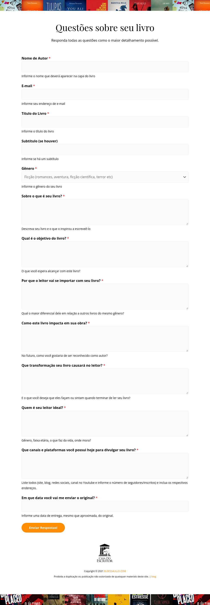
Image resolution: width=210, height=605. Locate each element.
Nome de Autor (36, 58)
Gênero (29, 168)
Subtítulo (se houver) (40, 141)
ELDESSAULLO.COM (115, 571)
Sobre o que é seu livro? (43, 196)
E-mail (28, 85)
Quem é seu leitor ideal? (44, 407)
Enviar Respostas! (43, 527)
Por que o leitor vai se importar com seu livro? (62, 280)
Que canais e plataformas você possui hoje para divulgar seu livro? (80, 450)
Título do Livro (35, 113)
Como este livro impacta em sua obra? (56, 323)
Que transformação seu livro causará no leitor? (63, 365)
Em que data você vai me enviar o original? (59, 497)
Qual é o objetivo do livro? (45, 238)
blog (153, 576)
